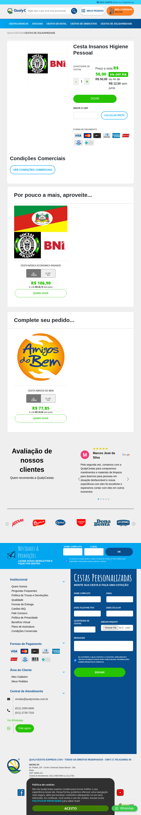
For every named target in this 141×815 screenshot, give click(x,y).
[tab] (98, 499)
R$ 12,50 (115, 83)
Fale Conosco (19, 613)
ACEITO (70, 808)
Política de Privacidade (25, 617)
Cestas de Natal (56, 23)
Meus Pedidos (20, 681)
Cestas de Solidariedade (116, 23)
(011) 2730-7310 (24, 712)
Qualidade (17, 599)
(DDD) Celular (113, 608)
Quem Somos (19, 586)
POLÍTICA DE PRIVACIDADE (47, 800)
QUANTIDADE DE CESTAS (81, 68)
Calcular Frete (114, 115)
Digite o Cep (80, 108)
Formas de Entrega (23, 604)
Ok (119, 552)
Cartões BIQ (19, 608)
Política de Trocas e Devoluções (30, 595)
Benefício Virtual (21, 622)
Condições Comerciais (24, 631)
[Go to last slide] (79, 479)
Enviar (100, 672)
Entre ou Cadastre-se (115, 2)
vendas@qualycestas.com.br (31, 699)
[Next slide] (128, 479)
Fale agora (25, 728)
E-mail (94, 547)
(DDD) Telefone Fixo (84, 608)
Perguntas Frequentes (24, 590)
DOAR (95, 98)
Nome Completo (73, 547)
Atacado (37, 23)
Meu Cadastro (20, 676)
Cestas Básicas (18, 23)
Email (109, 593)
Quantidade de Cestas (81, 622)
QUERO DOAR (40, 293)
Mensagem (79, 638)
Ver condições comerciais (32, 169)
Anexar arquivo (109, 622)
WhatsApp (124, 808)
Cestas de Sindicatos (83, 23)
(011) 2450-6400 (24, 708)
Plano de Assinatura (23, 626)
